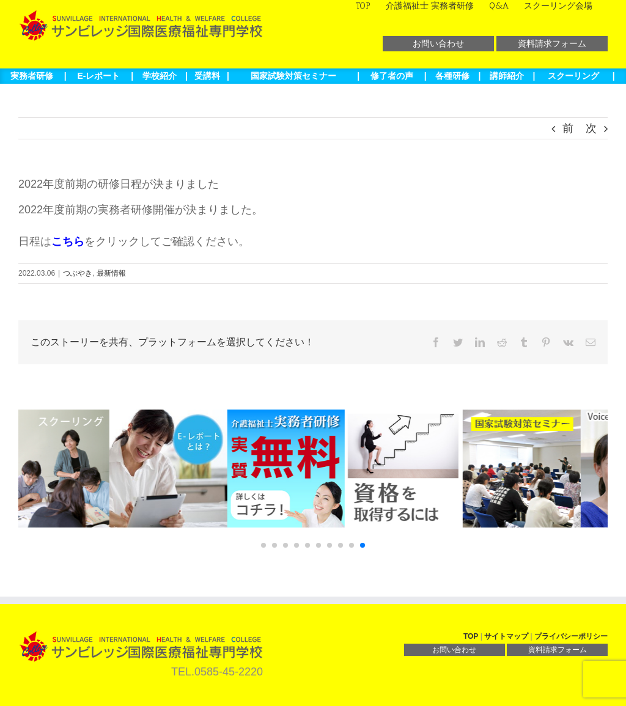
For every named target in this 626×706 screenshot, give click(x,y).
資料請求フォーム (552, 43)
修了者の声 (391, 76)
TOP (470, 636)
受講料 (207, 76)
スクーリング (573, 76)
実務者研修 (31, 76)
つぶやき (77, 273)
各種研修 (452, 76)
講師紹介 (507, 76)
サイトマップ (506, 636)
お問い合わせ (438, 43)
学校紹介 (159, 76)
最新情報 (111, 273)
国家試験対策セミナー (293, 76)
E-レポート (98, 76)
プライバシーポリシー (571, 636)
